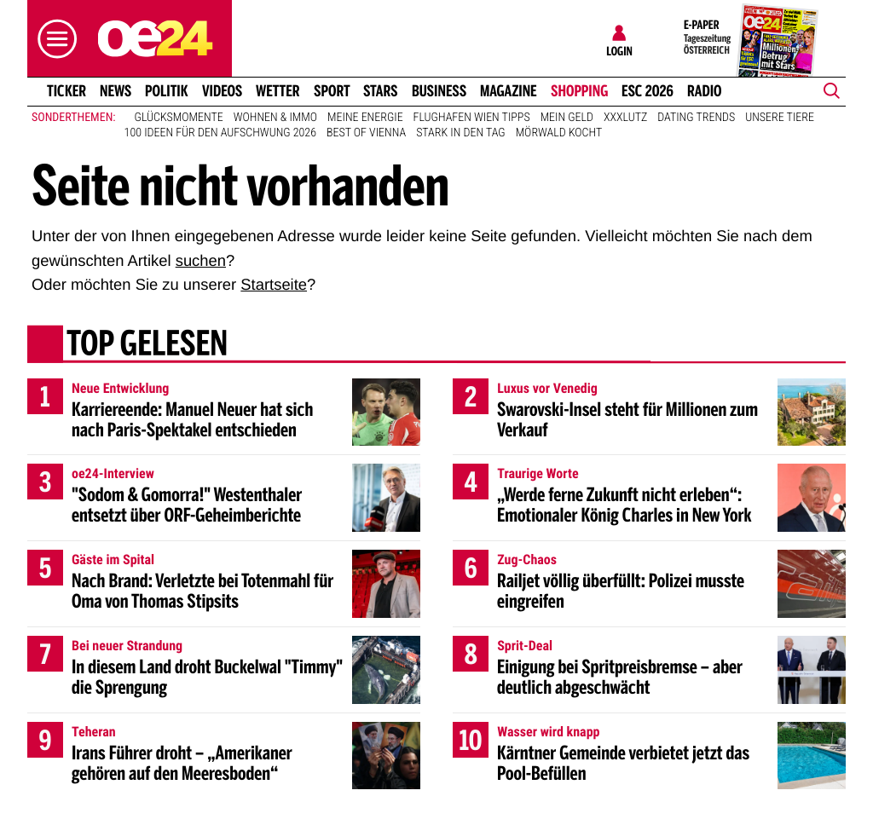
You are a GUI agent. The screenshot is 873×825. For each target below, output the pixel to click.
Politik (166, 91)
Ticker (66, 91)
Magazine (508, 91)
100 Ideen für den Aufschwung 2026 (220, 133)
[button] (52, 39)
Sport (332, 91)
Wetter (278, 91)
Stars (380, 91)
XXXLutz (625, 117)
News (115, 91)
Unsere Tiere (779, 117)
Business (439, 91)
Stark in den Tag (461, 133)
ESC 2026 (648, 91)
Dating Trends (696, 117)
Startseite (273, 284)
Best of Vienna (366, 133)
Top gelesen (147, 345)
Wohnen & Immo (275, 117)
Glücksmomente (179, 117)
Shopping (579, 91)
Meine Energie (365, 117)
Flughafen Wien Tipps (471, 117)
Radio (704, 91)
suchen (201, 260)
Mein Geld (567, 117)
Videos (222, 91)
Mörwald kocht (559, 133)
